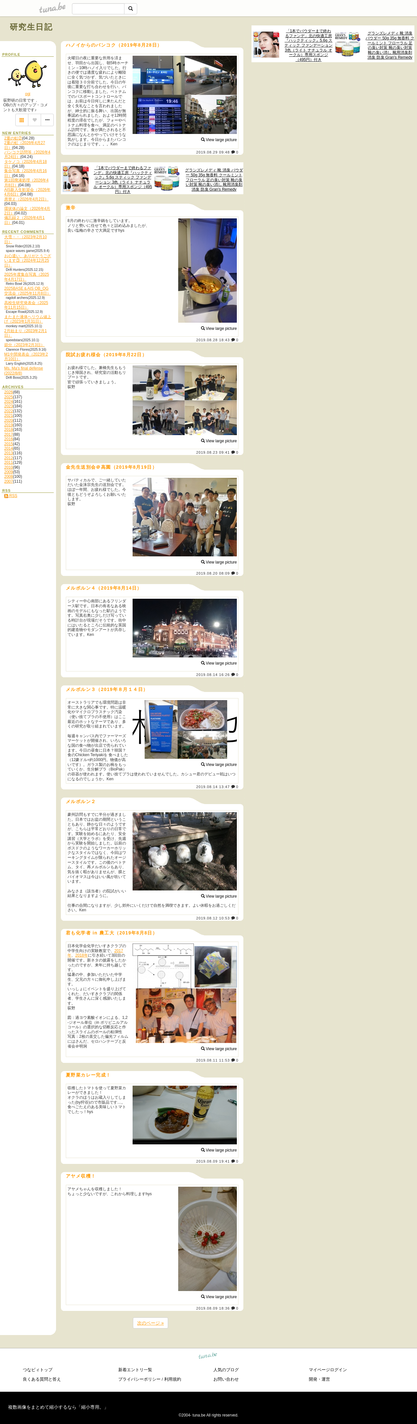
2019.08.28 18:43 (213, 340)
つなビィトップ (37, 1369)
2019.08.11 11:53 (213, 1060)
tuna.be (208, 1356)
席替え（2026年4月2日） (26, 199)
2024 (8, 401)
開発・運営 (319, 1379)
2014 (8, 448)
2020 (8, 420)
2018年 (81, 955)
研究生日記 (31, 26)
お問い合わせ (226, 1379)
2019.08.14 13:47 (213, 787)
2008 (8, 476)
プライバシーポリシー (139, 1379)
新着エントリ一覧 (135, 1369)
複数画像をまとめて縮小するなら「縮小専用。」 (58, 1407)
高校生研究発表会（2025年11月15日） (26, 305)
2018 (8, 429)
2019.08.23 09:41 (213, 452)
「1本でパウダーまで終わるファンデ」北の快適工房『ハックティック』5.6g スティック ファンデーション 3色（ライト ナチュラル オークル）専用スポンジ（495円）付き (308, 45)
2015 (8, 444)
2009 (8, 472)
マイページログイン (328, 1369)
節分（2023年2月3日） (24, 345)
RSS (10, 495)
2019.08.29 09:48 (213, 152)
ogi (27, 94)
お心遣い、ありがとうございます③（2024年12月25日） (27, 261)
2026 (8, 392)
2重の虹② (13, 138)
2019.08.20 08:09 (213, 573)
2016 (8, 439)
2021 (8, 415)
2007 (8, 481)
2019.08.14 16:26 (213, 675)
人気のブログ (226, 1369)
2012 (8, 458)
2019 (8, 425)
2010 (8, 467)
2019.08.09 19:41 (213, 1161)
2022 (8, 411)
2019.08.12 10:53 (213, 918)
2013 (8, 453)
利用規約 (172, 1379)
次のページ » (150, 1323)
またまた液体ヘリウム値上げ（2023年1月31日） (27, 319)
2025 (8, 397)
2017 (8, 434)
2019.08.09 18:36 (213, 1308)
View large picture (219, 140)
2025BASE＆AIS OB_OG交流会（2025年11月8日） (27, 290)
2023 (8, 406)
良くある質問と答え (42, 1379)
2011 (8, 462)
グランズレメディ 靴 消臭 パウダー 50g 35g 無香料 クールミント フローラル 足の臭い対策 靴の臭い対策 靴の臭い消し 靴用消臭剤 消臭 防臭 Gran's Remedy (390, 45)
